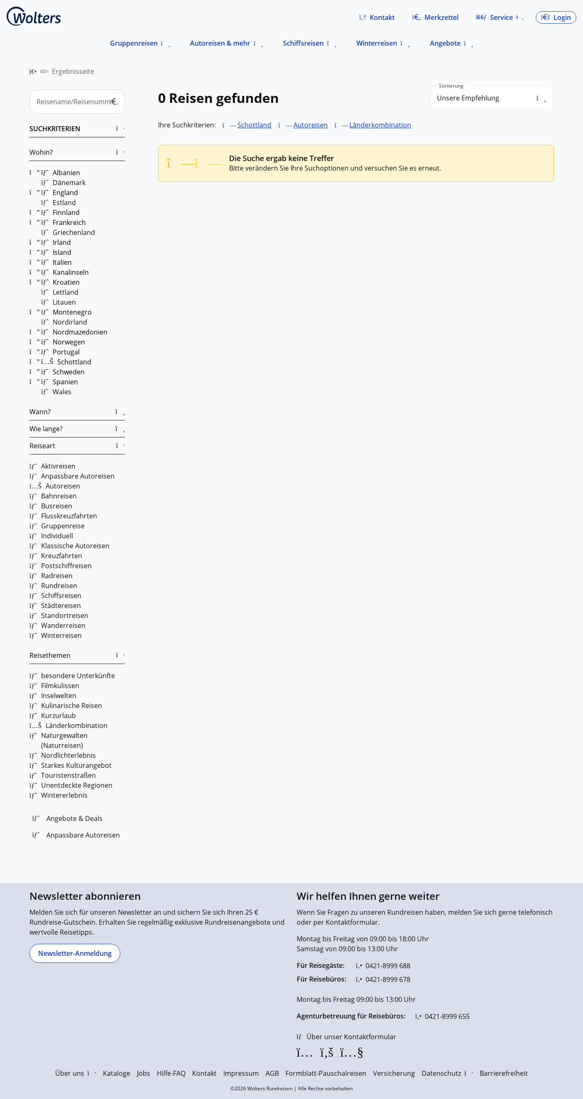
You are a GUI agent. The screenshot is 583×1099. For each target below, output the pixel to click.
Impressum (241, 1073)
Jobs (143, 1073)
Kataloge (116, 1073)
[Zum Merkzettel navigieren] (435, 17)
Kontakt (204, 1073)
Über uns (75, 1073)
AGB (272, 1073)
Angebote (445, 43)
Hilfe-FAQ (171, 1073)
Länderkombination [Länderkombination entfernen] (380, 124)
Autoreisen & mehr (220, 43)
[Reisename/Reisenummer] (77, 102)
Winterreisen (376, 43)
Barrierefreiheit (504, 1073)
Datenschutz (447, 1073)
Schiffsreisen (303, 43)
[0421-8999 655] (442, 1016)
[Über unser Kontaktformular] (346, 1037)
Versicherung (394, 1073)
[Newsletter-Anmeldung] (74, 953)
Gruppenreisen (134, 43)
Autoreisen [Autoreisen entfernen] (310, 124)
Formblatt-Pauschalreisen (325, 1073)
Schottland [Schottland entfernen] (254, 124)
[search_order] (492, 98)
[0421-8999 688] (383, 966)
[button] (377, 17)
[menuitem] (33, 71)
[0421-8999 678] (383, 979)
